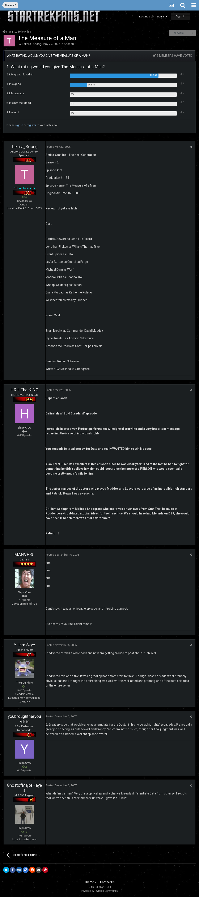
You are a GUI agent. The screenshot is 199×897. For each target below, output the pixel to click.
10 (24, 831)
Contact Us (107, 882)
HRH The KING (24, 389)
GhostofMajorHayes (24, 788)
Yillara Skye (24, 644)
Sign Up (180, 16)
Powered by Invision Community (99, 890)
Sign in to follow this (18, 31)
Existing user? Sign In (153, 16)
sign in (19, 125)
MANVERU (24, 554)
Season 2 (70, 44)
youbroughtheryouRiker (24, 719)
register (31, 125)
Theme (90, 882)
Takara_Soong (31, 44)
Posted (58, 146)
